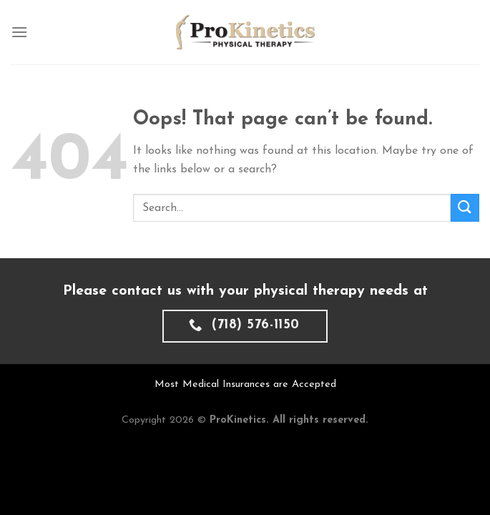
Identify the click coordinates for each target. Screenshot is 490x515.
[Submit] (465, 208)
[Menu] (19, 31)
